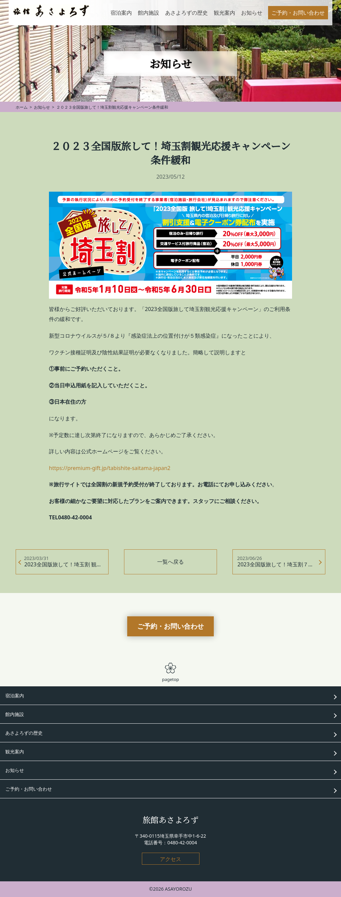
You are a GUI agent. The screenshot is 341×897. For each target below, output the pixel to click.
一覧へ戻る (170, 561)
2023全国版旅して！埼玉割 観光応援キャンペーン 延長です (66, 564)
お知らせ (14, 770)
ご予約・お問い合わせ (170, 626)
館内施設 (14, 714)
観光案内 (14, 751)
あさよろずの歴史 (24, 733)
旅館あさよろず (170, 819)
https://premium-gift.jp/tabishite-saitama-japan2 (109, 468)
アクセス (170, 859)
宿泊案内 (14, 695)
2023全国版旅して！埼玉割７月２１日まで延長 (281, 564)
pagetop (170, 672)
